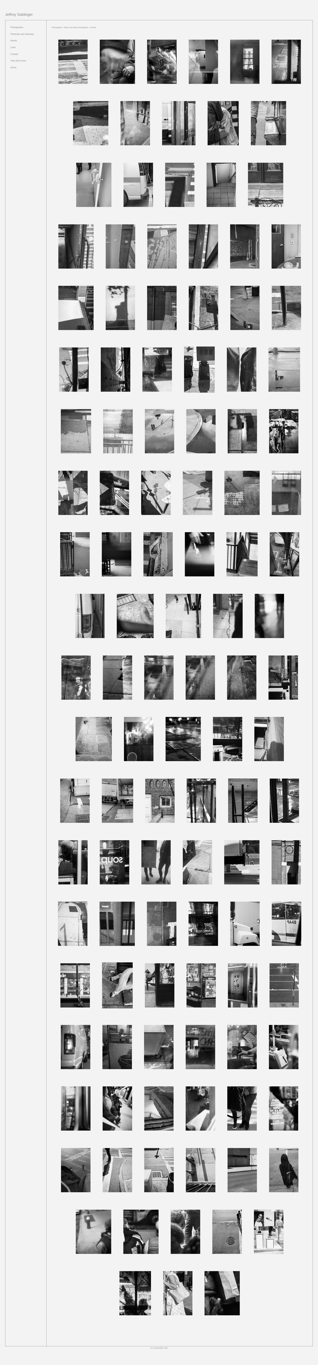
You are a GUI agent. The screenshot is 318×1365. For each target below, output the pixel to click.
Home (13, 67)
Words (13, 40)
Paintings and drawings (22, 34)
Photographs (16, 27)
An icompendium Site (159, 1348)
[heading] (19, 14)
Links (13, 47)
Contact (14, 54)
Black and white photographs (76, 27)
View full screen (18, 60)
